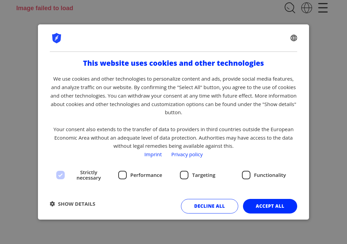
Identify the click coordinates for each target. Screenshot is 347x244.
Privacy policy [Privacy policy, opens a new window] (187, 154)
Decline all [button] (208, 206)
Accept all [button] (269, 206)
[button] (72, 204)
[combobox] (293, 38)
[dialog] (173, 122)
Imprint (153, 154)
